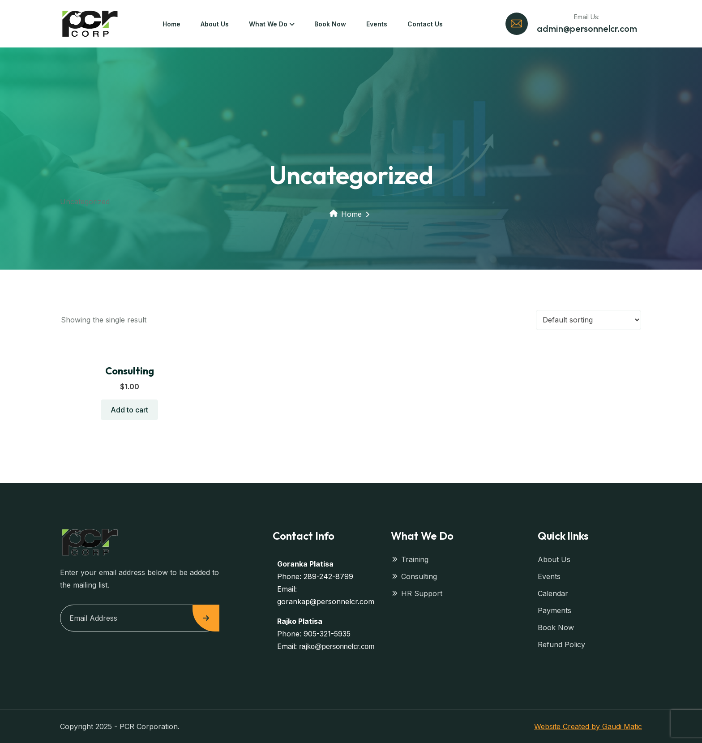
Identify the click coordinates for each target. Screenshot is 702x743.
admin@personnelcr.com (587, 28)
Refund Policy (561, 644)
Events (376, 24)
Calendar (553, 593)
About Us (215, 24)
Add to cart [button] (129, 409)
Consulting (129, 371)
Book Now (330, 24)
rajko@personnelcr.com (336, 646)
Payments (554, 610)
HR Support (416, 593)
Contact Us (425, 24)
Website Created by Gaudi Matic (588, 726)
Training (409, 559)
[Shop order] (588, 320)
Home (171, 24)
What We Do (268, 24)
